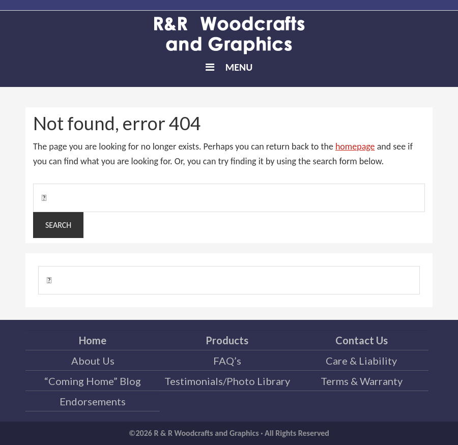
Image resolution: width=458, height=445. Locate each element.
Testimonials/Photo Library (227, 381)
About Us (92, 360)
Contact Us (361, 340)
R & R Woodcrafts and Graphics (229, 36)
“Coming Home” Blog (92, 381)
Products (227, 340)
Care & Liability (361, 360)
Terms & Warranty (362, 381)
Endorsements (93, 401)
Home (92, 340)
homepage (355, 146)
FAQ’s (227, 360)
